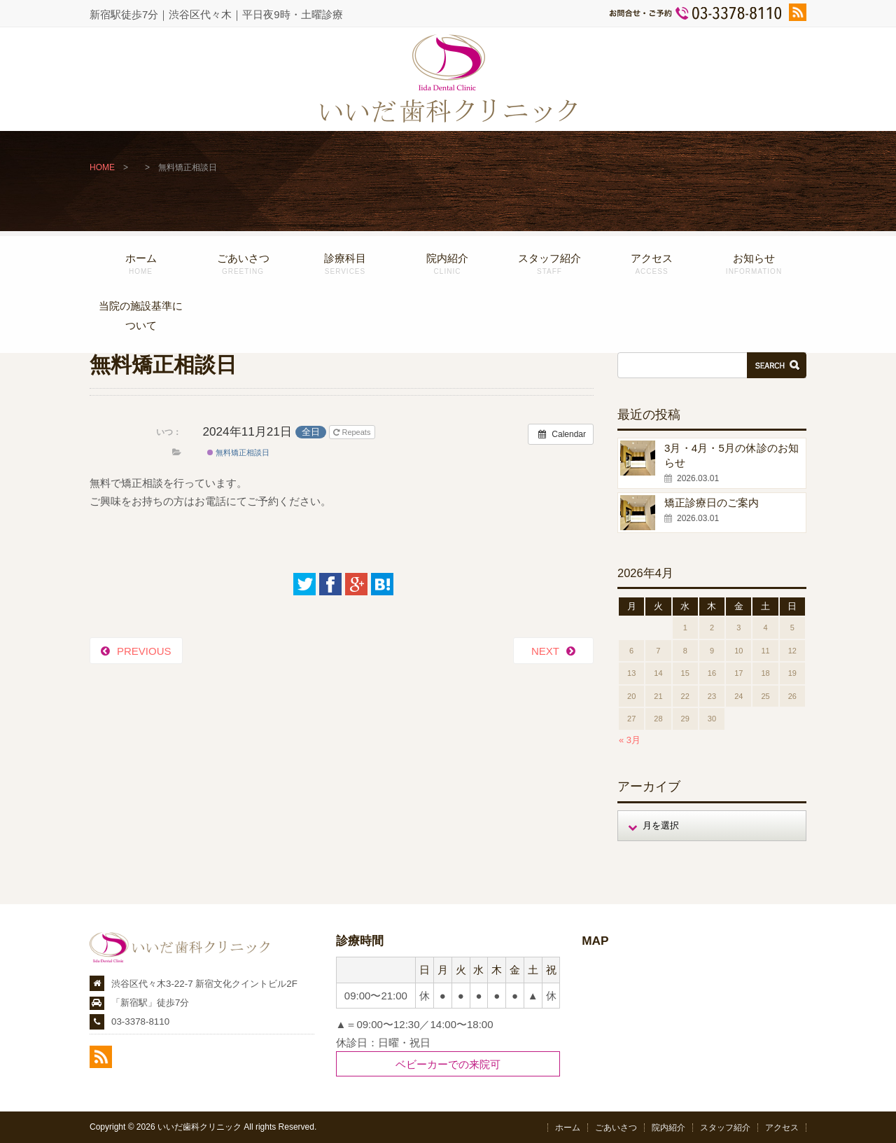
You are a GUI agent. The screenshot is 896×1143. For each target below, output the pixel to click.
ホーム (141, 263)
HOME (102, 167)
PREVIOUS (144, 651)
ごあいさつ (243, 263)
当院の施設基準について (141, 315)
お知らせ (754, 263)
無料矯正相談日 (238, 452)
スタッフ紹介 (549, 263)
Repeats (352, 432)
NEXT (545, 651)
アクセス (652, 263)
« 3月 (629, 740)
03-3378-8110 (140, 1021)
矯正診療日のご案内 (711, 502)
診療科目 (345, 263)
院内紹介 (447, 263)
